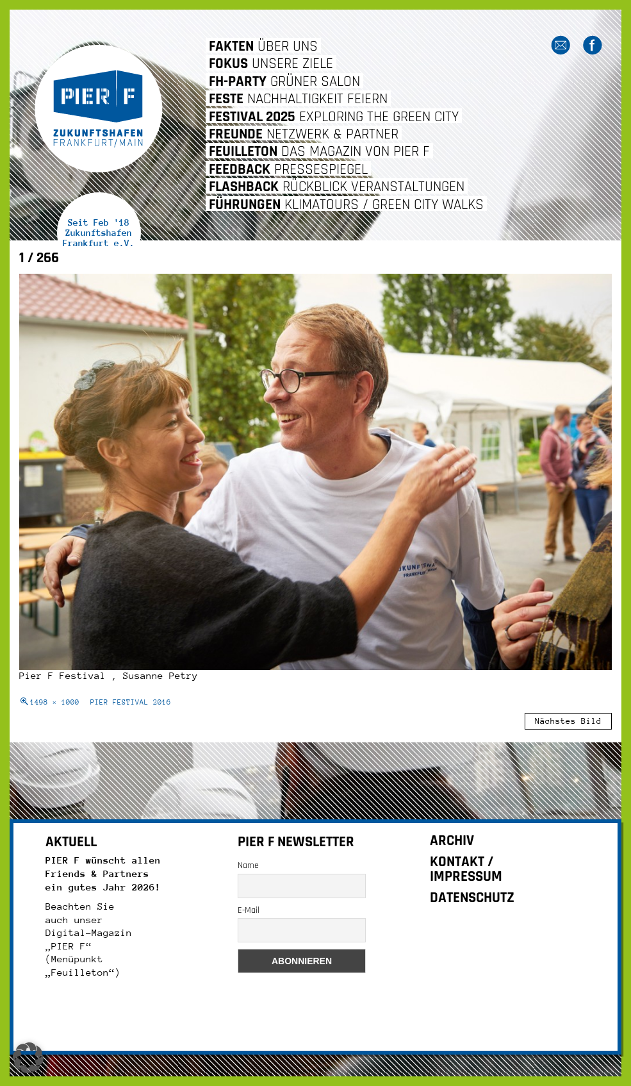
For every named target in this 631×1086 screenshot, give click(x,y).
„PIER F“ (68, 945)
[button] (28, 1058)
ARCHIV (452, 840)
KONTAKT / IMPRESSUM (466, 869)
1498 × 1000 (54, 702)
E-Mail (248, 910)
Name (248, 865)
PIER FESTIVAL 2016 (130, 702)
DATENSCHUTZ (472, 898)
